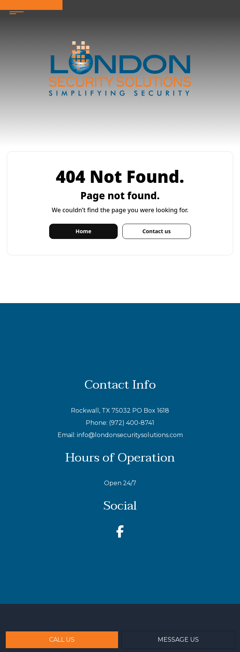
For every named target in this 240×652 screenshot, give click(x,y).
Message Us (178, 639)
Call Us (62, 639)
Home (83, 231)
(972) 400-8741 (131, 422)
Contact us (156, 231)
